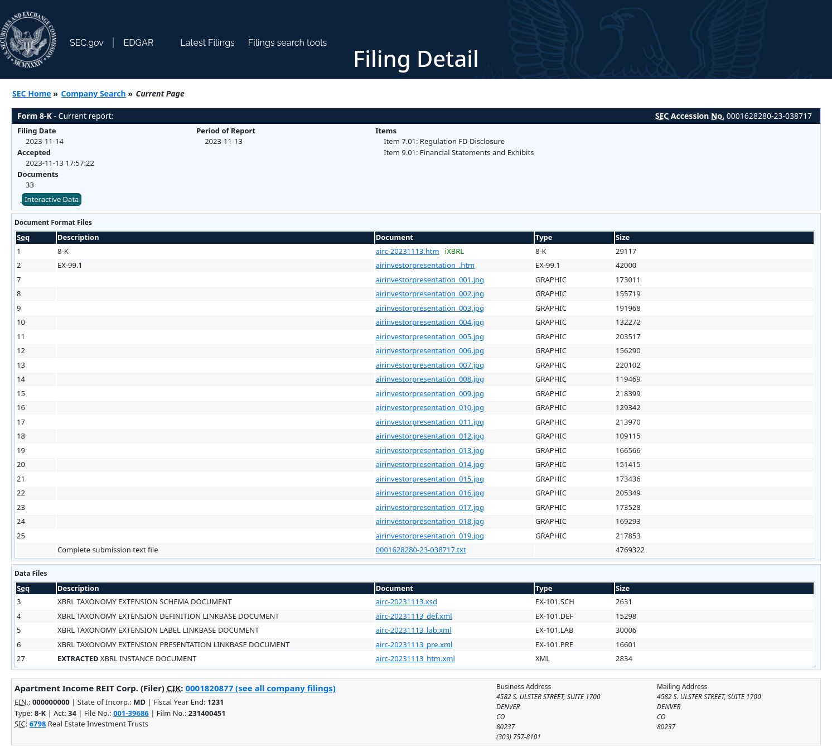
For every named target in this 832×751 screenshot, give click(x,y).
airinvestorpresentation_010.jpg (430, 407)
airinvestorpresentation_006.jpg (430, 350)
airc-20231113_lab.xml (414, 630)
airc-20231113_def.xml (414, 616)
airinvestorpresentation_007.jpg (430, 365)
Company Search (93, 93)
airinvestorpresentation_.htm (425, 265)
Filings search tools (287, 42)
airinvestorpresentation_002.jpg (430, 293)
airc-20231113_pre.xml (414, 644)
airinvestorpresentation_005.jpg (430, 336)
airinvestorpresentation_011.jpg (430, 422)
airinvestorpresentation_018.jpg (430, 521)
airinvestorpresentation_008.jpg (430, 379)
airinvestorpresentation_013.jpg (430, 450)
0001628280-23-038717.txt (421, 550)
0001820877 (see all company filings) (260, 688)
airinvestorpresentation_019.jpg (430, 536)
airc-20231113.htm (407, 251)
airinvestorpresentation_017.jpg (430, 507)
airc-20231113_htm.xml (415, 658)
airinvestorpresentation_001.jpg (430, 280)
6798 (38, 724)
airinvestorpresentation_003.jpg (430, 308)
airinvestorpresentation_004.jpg (430, 322)
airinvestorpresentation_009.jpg (430, 393)
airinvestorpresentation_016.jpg (430, 493)
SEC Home (31, 93)
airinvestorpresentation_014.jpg (430, 464)
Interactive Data (52, 199)
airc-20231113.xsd (406, 601)
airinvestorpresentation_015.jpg (430, 479)
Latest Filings (207, 42)
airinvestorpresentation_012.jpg (430, 436)
